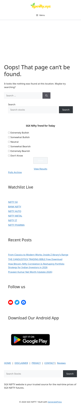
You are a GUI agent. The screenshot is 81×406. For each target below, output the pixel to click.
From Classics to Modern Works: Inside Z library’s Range (38, 254)
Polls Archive (15, 172)
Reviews (61, 363)
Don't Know (16, 155)
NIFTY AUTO (14, 211)
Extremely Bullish (19, 132)
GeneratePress (55, 401)
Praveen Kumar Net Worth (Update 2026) (30, 271)
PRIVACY (36, 363)
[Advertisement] (40, 39)
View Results (40, 168)
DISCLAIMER (21, 363)
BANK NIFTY (14, 206)
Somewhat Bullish (20, 137)
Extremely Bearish (20, 151)
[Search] (46, 95)
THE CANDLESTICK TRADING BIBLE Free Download (35, 259)
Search (11, 104)
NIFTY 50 (13, 202)
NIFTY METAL (15, 215)
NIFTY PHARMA (16, 224)
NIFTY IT (12, 220)
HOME (7, 363)
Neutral (14, 141)
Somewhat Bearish (20, 146)
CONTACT (49, 363)
